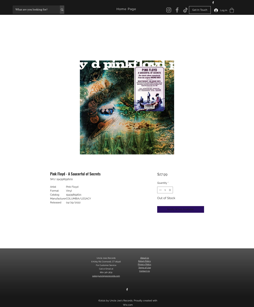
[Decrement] (160, 190)
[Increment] (170, 190)
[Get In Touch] (200, 10)
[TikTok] (185, 10)
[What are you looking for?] (34, 9)
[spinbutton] (165, 190)
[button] (232, 10)
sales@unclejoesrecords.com (106, 276)
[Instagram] (168, 10)
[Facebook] (213, 2)
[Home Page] (126, 9)
